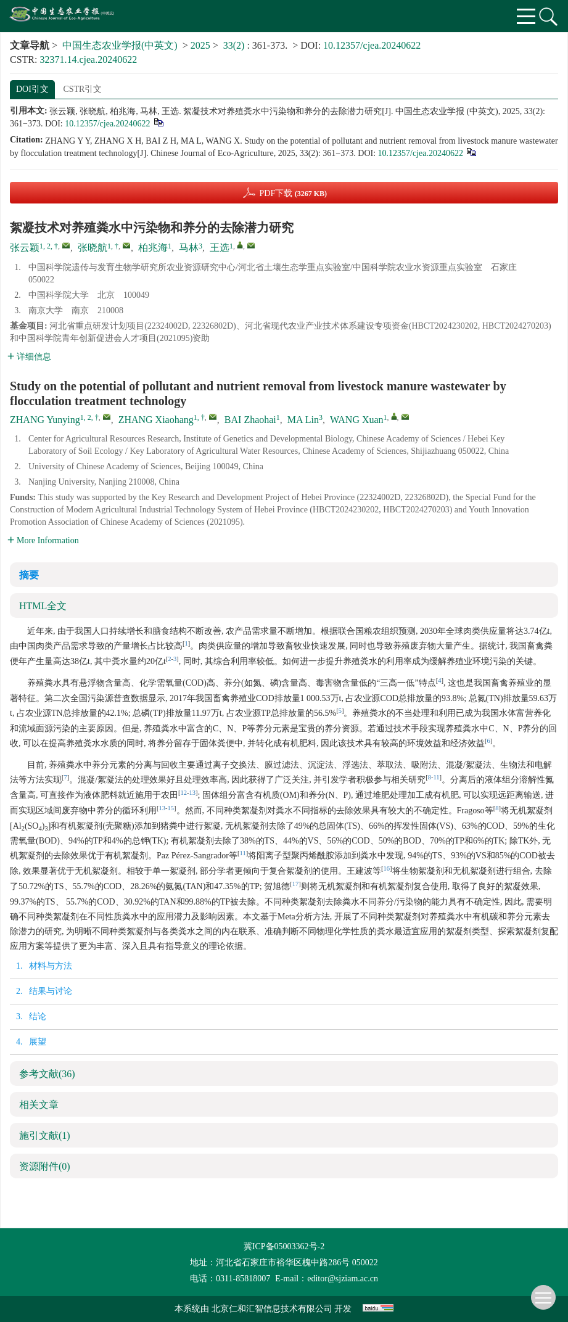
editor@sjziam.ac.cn (342, 1278)
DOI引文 (32, 89)
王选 (219, 247)
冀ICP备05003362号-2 (284, 1246)
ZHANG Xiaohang (156, 419)
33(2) (235, 45)
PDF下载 (293, 193)
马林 (189, 247)
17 (295, 884)
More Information (43, 540)
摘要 (29, 575)
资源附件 (44, 1166)
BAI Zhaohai (250, 419)
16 (387, 868)
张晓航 (92, 247)
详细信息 (29, 356)
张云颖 (24, 247)
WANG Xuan (357, 419)
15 (171, 808)
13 (192, 792)
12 (184, 792)
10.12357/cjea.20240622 (372, 45)
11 (436, 777)
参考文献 (47, 1074)
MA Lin (303, 419)
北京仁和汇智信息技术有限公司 (272, 1308)
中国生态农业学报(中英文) (120, 45)
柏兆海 (153, 247)
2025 (200, 45)
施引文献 (44, 1135)
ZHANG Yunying (45, 419)
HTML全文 (43, 606)
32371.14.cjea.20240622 (88, 59)
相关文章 (39, 1104)
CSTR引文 (82, 89)
